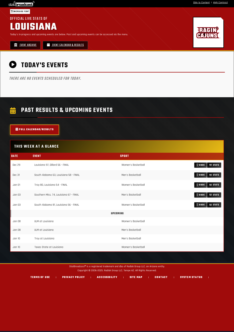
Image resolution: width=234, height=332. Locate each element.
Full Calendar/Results (35, 131)
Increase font (20, 11)
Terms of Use (40, 278)
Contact (161, 278)
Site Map (136, 278)
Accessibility (107, 278)
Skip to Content (201, 2)
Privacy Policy (73, 278)
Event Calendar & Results (71, 45)
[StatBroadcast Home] (40, 4)
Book (201, 166)
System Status (191, 278)
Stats (214, 166)
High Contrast (220, 2)
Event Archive (27, 45)
